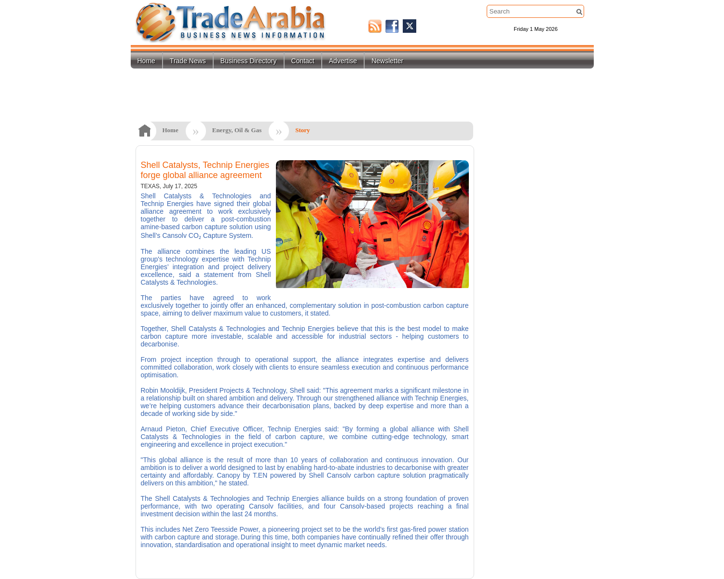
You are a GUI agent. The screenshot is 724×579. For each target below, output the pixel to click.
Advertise (343, 61)
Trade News (188, 61)
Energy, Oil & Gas (237, 130)
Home (146, 61)
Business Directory (248, 61)
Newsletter (387, 61)
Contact (302, 61)
